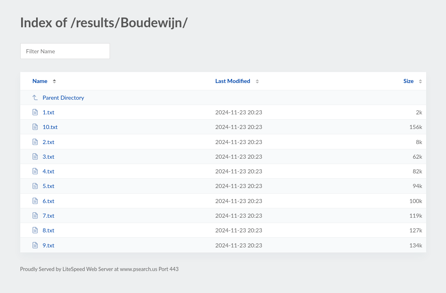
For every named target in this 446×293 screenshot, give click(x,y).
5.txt (43, 185)
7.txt (43, 215)
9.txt (43, 245)
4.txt (43, 171)
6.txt (43, 200)
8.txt (43, 230)
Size (408, 80)
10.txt (45, 126)
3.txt (43, 156)
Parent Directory (58, 97)
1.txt (43, 112)
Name (39, 80)
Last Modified (232, 80)
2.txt (43, 141)
